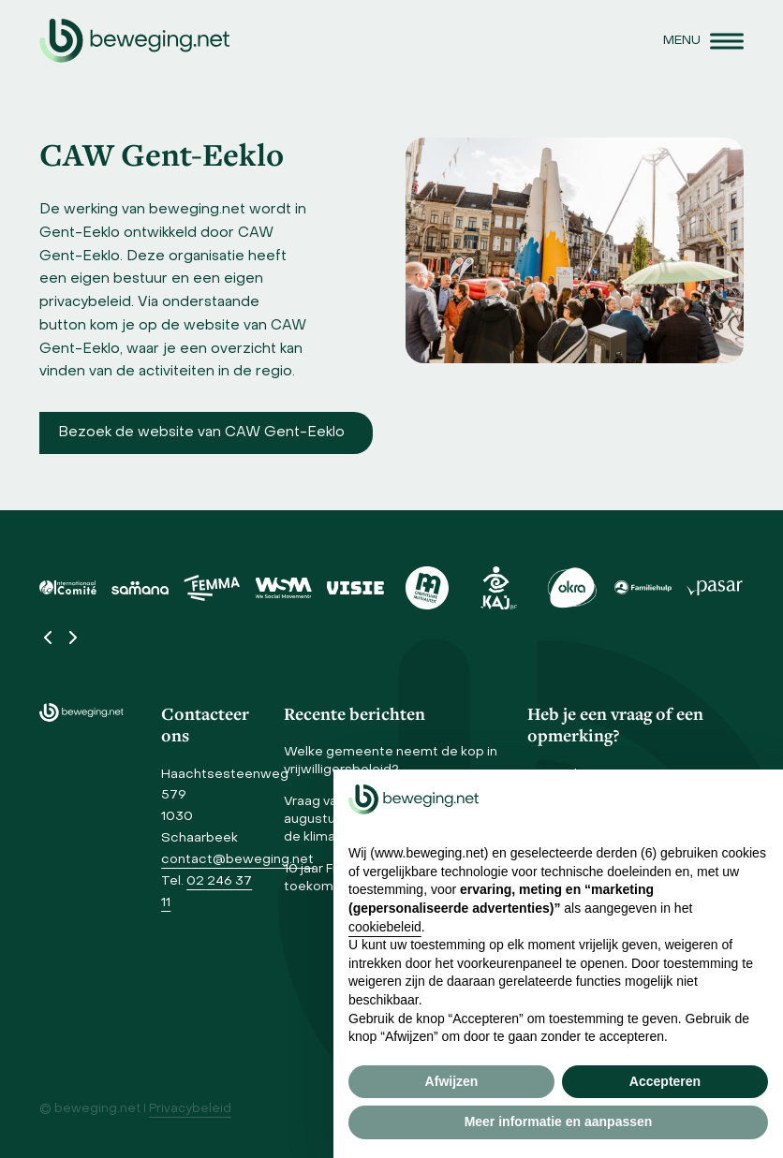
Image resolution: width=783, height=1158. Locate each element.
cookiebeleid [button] (384, 926)
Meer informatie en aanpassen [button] (559, 1121)
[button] (703, 40)
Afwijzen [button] (452, 1081)
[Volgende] (72, 637)
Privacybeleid (190, 1109)
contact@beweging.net (237, 860)
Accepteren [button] (665, 1081)
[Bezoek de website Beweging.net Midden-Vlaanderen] (206, 433)
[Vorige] (48, 637)
